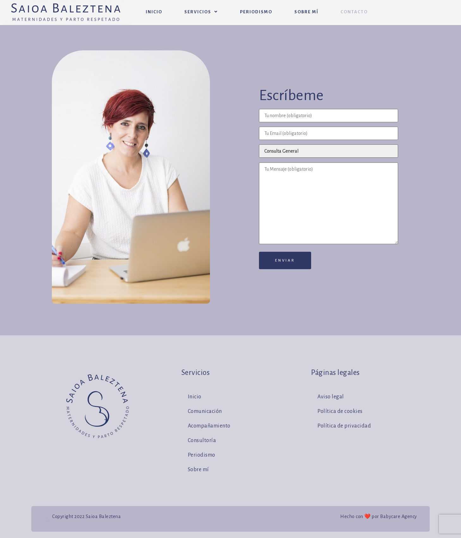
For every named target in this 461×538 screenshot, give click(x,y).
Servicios (201, 11)
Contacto (354, 11)
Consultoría (202, 440)
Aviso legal (330, 397)
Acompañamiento (209, 426)
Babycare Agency (398, 516)
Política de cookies (340, 411)
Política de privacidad (344, 426)
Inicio (154, 11)
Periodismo (256, 11)
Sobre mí (306, 11)
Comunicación (205, 411)
